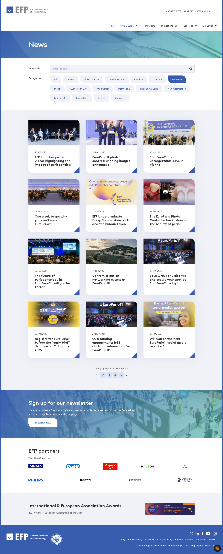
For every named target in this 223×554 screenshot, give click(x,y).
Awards (70, 79)
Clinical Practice (91, 79)
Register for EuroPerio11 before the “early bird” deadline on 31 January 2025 (53, 344)
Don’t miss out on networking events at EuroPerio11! (109, 279)
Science (101, 98)
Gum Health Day (78, 88)
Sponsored (120, 98)
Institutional (124, 88)
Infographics (102, 88)
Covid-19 (138, 79)
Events (57, 88)
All (55, 79)
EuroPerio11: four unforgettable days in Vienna (166, 160)
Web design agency (194, 545)
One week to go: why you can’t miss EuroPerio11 (51, 220)
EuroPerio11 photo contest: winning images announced (111, 160)
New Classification (177, 88)
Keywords (34, 68)
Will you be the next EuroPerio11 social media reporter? (168, 342)
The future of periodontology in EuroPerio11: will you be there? (52, 281)
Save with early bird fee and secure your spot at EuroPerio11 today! (168, 279)
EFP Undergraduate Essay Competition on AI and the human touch (111, 220)
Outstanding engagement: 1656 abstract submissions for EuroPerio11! (111, 344)
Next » (128, 378)
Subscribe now (43, 422)
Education (157, 79)
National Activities (149, 88)
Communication (116, 79)
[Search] (214, 11)
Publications (82, 98)
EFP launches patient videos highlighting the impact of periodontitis (53, 160)
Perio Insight (60, 98)
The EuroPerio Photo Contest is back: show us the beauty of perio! (169, 220)
